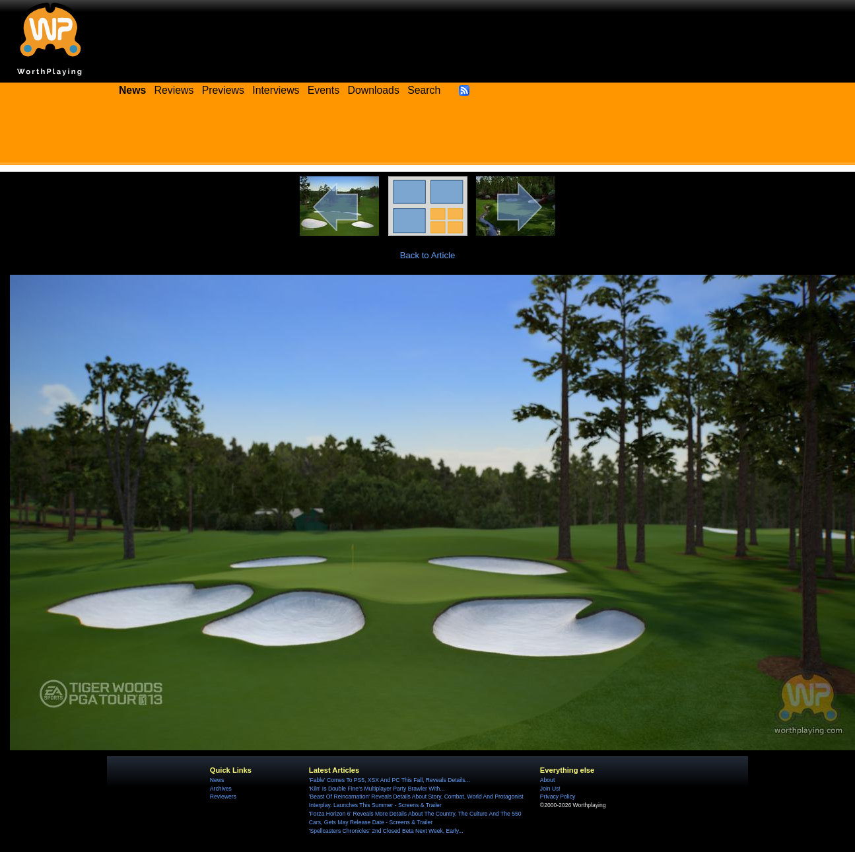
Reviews (174, 90)
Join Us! (550, 788)
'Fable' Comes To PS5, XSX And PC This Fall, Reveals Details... (389, 780)
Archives (221, 788)
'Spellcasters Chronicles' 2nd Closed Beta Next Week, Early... (386, 831)
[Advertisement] (427, 135)
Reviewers (223, 796)
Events (323, 90)
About (547, 780)
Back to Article (428, 255)
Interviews (275, 90)
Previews (223, 90)
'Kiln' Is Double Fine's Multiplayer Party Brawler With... (377, 788)
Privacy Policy (557, 796)
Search (423, 90)
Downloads (373, 90)
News (217, 780)
